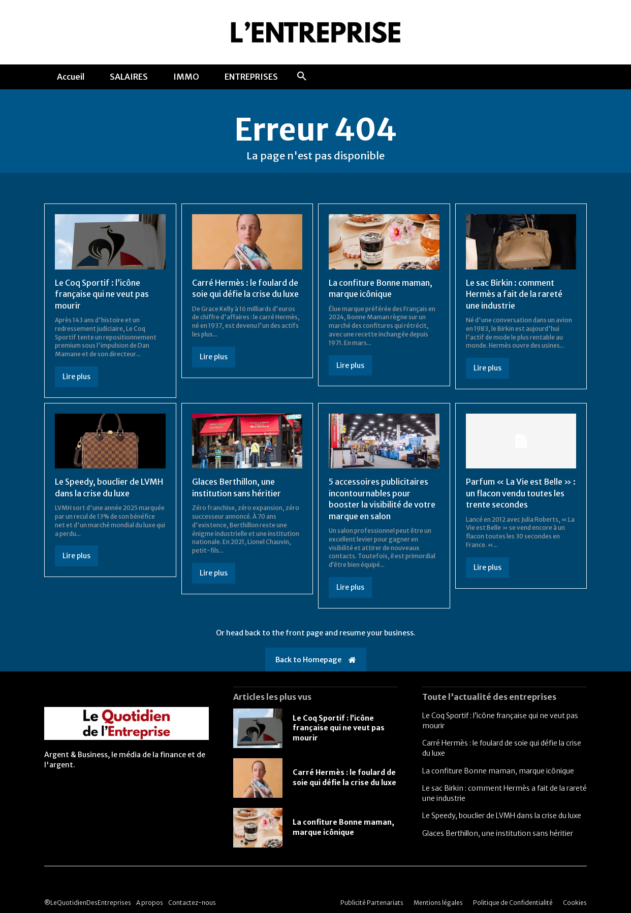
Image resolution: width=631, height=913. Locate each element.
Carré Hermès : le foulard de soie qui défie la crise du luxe (344, 777)
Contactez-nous (192, 902)
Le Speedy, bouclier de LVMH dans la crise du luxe (501, 815)
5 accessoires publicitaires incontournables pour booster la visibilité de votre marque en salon (382, 499)
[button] (302, 76)
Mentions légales (438, 902)
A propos (149, 902)
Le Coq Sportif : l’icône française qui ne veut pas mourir (102, 294)
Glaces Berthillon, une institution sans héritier (497, 833)
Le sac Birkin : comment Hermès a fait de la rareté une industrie (514, 294)
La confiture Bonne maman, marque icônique (498, 770)
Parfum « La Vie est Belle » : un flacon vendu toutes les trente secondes (521, 493)
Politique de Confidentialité (513, 902)
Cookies (575, 902)
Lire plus (76, 376)
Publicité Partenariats (371, 902)
